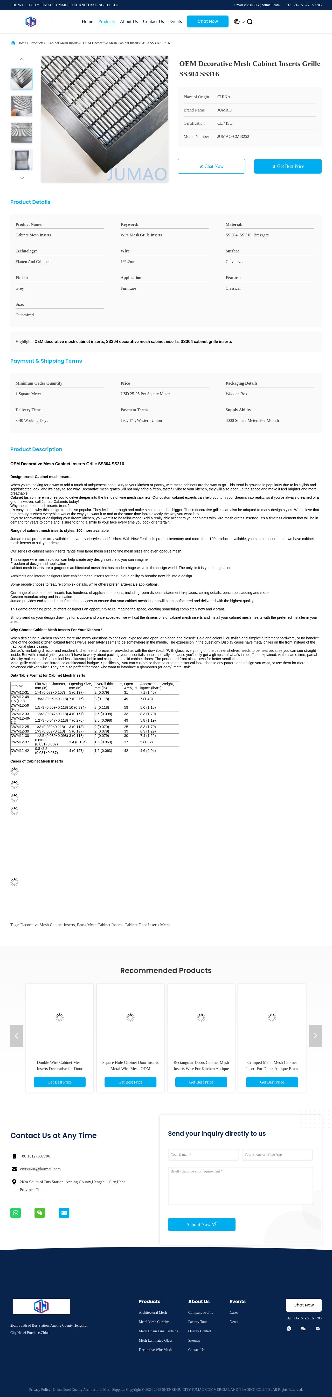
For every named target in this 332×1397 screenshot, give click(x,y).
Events (175, 21)
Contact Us (153, 21)
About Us (129, 21)
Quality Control (199, 1331)
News (234, 1322)
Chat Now (208, 21)
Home (87, 21)
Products (106, 21)
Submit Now (202, 1224)
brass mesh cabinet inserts (100, 925)
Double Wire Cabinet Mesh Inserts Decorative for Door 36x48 (59, 1068)
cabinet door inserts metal (147, 925)
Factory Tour (197, 1322)
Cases (234, 1312)
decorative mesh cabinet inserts (47, 925)
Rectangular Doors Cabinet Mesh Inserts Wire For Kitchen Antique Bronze (201, 1068)
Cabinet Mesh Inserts (63, 43)
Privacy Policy (40, 1390)
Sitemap (194, 1340)
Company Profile (200, 1312)
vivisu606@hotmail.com (40, 1169)
